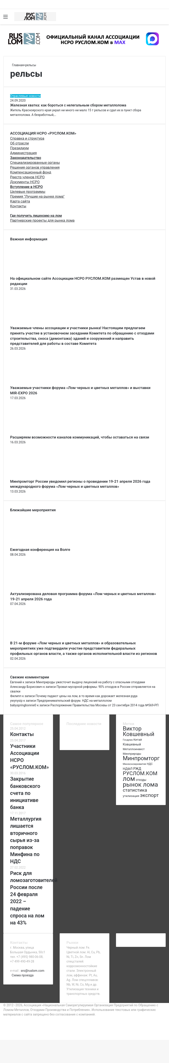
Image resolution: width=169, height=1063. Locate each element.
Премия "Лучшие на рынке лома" (37, 196)
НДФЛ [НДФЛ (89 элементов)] (127, 769)
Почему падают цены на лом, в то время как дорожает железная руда (87, 696)
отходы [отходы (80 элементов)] (141, 780)
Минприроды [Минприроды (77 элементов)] (132, 753)
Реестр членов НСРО (27, 177)
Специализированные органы (35, 163)
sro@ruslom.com (32, 970)
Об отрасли (19, 143)
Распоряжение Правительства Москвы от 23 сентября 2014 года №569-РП (104, 705)
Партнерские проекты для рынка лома (42, 220)
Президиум (19, 148)
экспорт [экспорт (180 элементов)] (149, 795)
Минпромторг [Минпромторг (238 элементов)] (141, 758)
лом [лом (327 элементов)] (129, 778)
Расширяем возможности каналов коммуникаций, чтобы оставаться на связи (79, 437)
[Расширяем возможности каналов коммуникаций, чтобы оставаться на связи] (34, 432)
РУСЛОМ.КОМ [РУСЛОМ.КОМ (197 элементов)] (140, 773)
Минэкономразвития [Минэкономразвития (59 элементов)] (134, 764)
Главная (17, 65)
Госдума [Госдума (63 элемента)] (128, 739)
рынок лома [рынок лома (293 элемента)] (140, 784)
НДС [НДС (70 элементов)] (149, 763)
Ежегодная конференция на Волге (40, 549)
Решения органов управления (35, 167)
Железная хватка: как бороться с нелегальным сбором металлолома (68, 105)
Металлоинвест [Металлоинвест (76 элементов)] (134, 749)
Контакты (18, 206)
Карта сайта (20, 201)
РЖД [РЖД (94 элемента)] (137, 769)
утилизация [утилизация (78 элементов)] (131, 796)
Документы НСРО (25, 182)
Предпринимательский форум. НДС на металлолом (74, 700)
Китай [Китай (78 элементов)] (137, 739)
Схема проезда (22, 975)
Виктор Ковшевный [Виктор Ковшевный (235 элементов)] (138, 731)
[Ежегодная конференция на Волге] (34, 544)
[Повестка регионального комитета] (70, 741)
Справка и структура (27, 138)
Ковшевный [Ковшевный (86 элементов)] (132, 744)
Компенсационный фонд (30, 172)
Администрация (23, 153)
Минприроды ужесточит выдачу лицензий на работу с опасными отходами (90, 682)
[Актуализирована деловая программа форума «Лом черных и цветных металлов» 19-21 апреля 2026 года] (34, 589)
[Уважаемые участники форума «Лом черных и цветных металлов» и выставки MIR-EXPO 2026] (34, 383)
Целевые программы (27, 192)
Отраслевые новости (25, 96)
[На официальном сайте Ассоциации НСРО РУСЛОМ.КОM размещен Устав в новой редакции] (34, 273)
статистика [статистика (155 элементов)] (135, 790)
